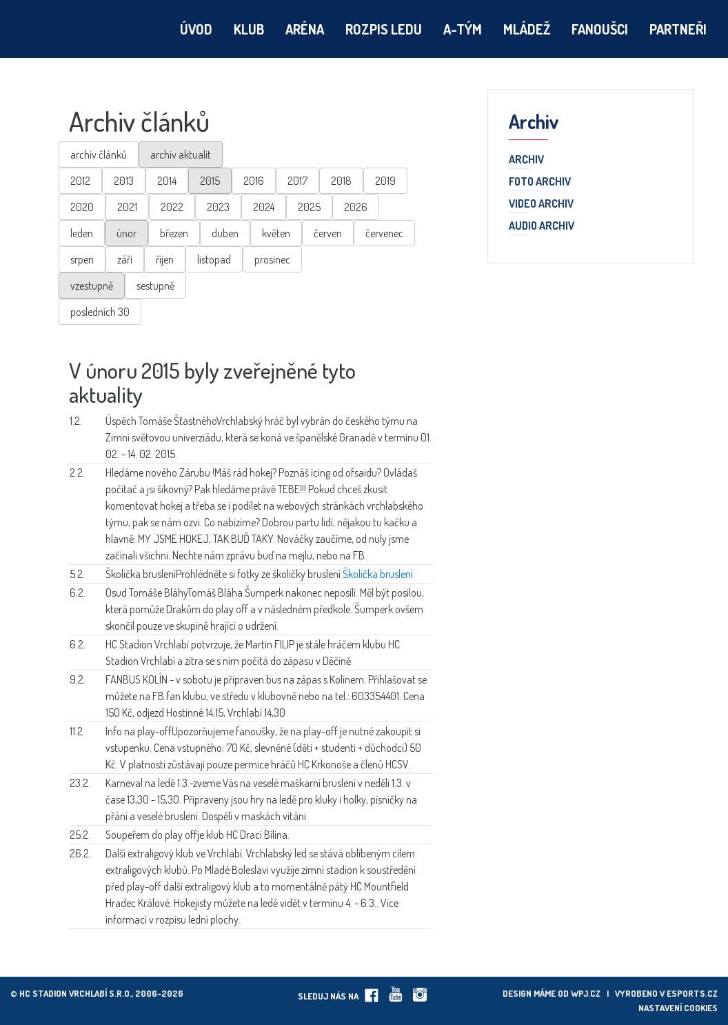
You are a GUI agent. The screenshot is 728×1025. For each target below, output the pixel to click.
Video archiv (541, 204)
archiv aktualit (180, 154)
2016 (253, 181)
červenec (384, 233)
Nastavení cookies (678, 1007)
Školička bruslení (378, 574)
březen (174, 233)
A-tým (462, 29)
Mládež (526, 29)
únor (126, 233)
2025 (309, 207)
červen (328, 233)
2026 (355, 207)
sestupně (155, 285)
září (124, 259)
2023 (218, 207)
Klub (249, 29)
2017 (297, 181)
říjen (165, 259)
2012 (80, 181)
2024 (263, 207)
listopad (214, 259)
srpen (82, 259)
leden (81, 233)
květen (276, 233)
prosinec (272, 259)
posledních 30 (100, 312)
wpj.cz (585, 993)
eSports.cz (692, 993)
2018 (341, 181)
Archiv (526, 160)
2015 (210, 181)
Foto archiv (540, 182)
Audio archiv (541, 226)
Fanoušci (600, 29)
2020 (82, 207)
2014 (166, 181)
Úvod (196, 29)
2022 (172, 207)
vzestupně (91, 285)
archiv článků (98, 154)
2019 (385, 181)
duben (225, 233)
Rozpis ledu (383, 29)
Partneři (678, 29)
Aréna (304, 29)
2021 (127, 207)
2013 (124, 181)
